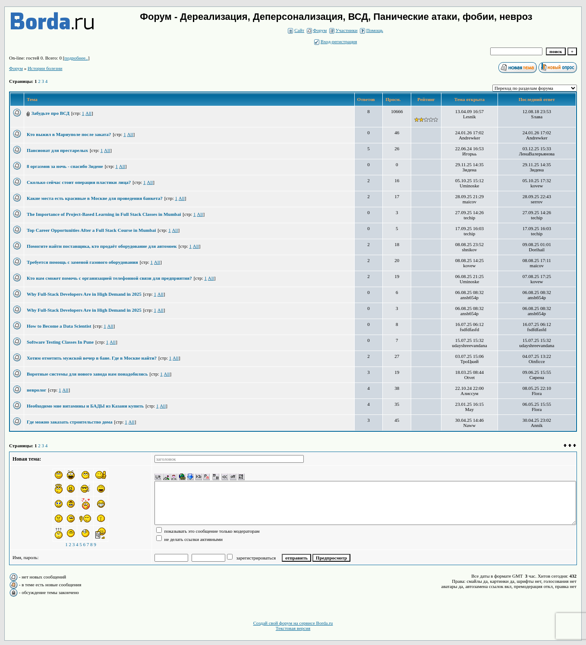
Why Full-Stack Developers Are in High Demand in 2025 (84, 294)
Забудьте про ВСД (50, 113)
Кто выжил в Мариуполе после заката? (69, 134)
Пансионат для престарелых (57, 150)
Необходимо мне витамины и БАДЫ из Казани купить (85, 405)
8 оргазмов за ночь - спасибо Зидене (65, 166)
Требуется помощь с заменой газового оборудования (82, 262)
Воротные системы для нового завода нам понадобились (87, 373)
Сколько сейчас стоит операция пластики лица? (79, 182)
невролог (36, 389)
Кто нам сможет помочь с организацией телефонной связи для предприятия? (109, 278)
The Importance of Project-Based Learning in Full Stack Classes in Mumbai (104, 214)
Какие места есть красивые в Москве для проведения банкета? (95, 198)
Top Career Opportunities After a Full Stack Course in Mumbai (91, 230)
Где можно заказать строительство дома (70, 421)
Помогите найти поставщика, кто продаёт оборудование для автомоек (102, 246)
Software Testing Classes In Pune (60, 342)
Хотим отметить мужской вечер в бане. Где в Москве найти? (92, 357)
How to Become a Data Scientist (59, 326)
